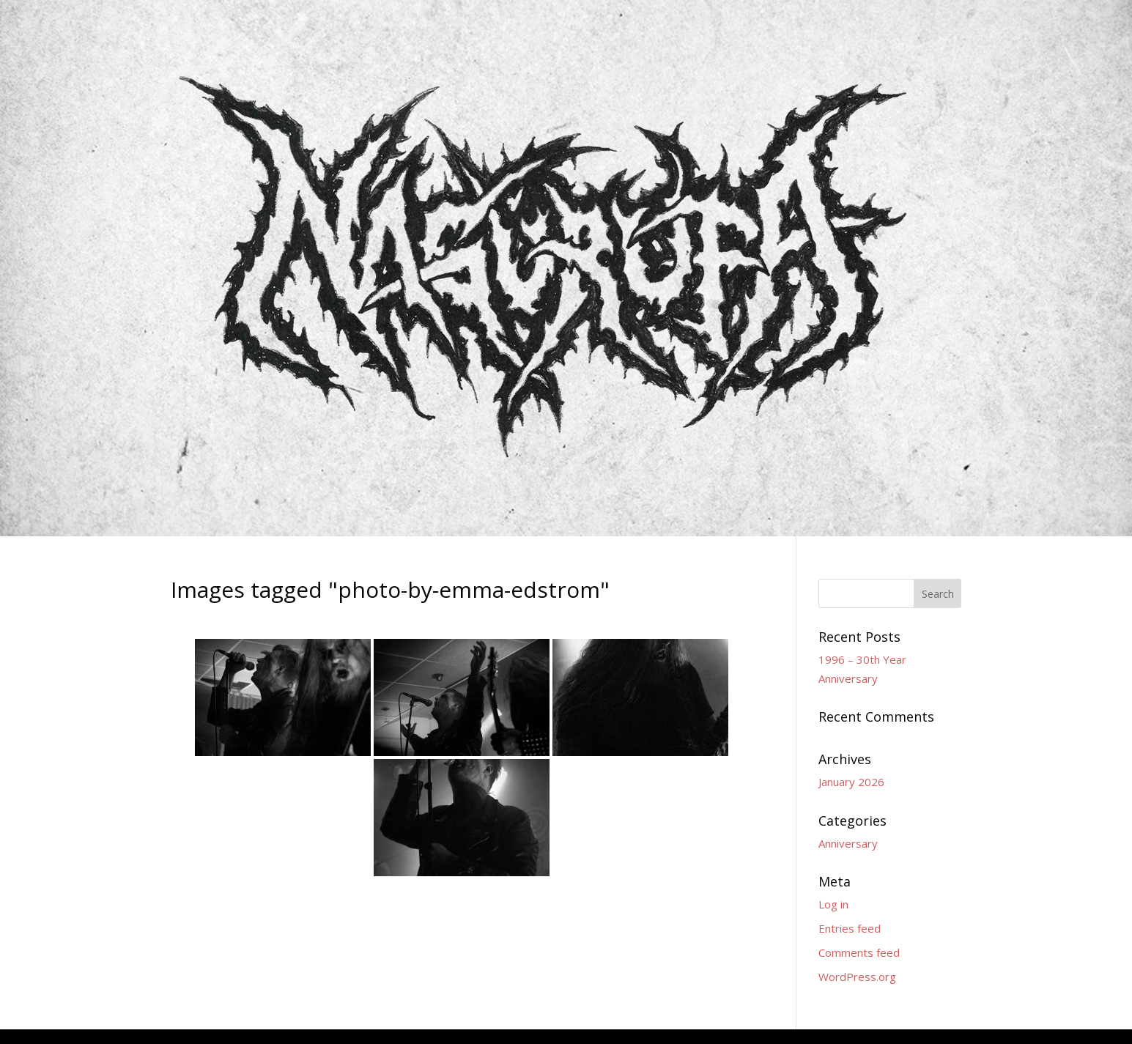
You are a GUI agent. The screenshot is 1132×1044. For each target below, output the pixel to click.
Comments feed (859, 952)
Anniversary (848, 843)
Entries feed (849, 928)
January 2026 (851, 781)
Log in (833, 904)
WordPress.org (857, 976)
